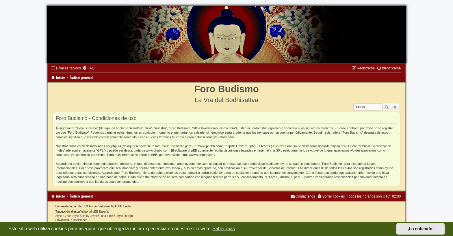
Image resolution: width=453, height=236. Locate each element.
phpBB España (99, 211)
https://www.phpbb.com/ (198, 154)
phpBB (82, 206)
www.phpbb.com (157, 150)
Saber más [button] (224, 228)
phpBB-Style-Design (120, 215)
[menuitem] (88, 68)
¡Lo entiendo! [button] (420, 228)
